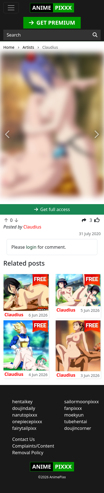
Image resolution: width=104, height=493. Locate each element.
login (31, 247)
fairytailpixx (24, 428)
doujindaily (23, 408)
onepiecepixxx (27, 421)
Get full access (52, 209)
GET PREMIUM (52, 22)
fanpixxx (73, 408)
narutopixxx (24, 415)
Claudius (13, 315)
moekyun (74, 415)
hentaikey (22, 402)
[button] (8, 135)
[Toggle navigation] (11, 7)
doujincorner (77, 428)
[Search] (95, 35)
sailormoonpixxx (81, 402)
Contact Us (23, 439)
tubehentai (75, 421)
